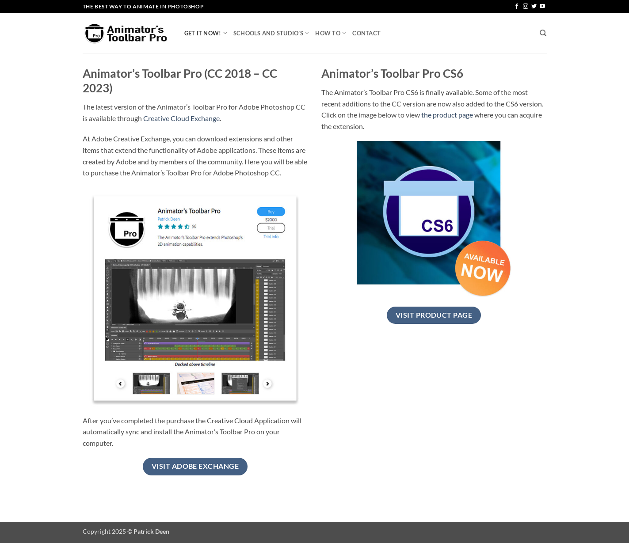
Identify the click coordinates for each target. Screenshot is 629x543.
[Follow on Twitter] (534, 7)
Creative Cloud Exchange (181, 118)
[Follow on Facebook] (516, 7)
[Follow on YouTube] (542, 7)
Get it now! (205, 33)
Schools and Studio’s (271, 33)
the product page (447, 114)
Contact (366, 33)
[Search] (543, 33)
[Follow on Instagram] (525, 7)
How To (330, 33)
